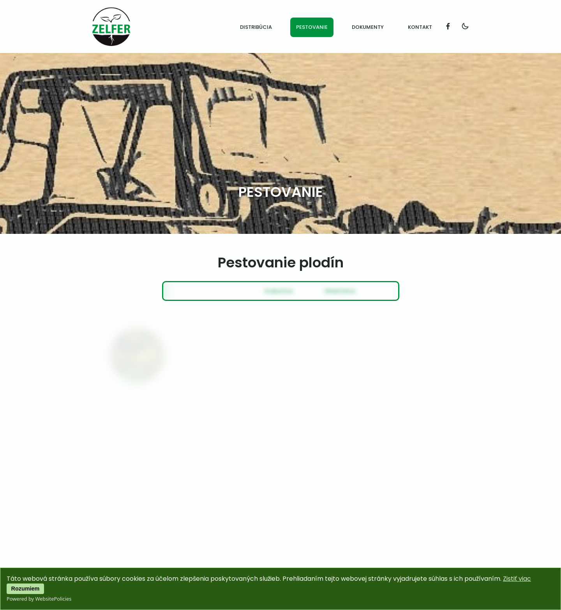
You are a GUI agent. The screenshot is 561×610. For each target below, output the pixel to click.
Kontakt (420, 27)
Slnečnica (308, 290)
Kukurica (249, 290)
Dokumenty (368, 27)
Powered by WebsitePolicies (39, 598)
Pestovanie (312, 27)
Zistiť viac (517, 578)
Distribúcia (256, 27)
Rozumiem (25, 588)
